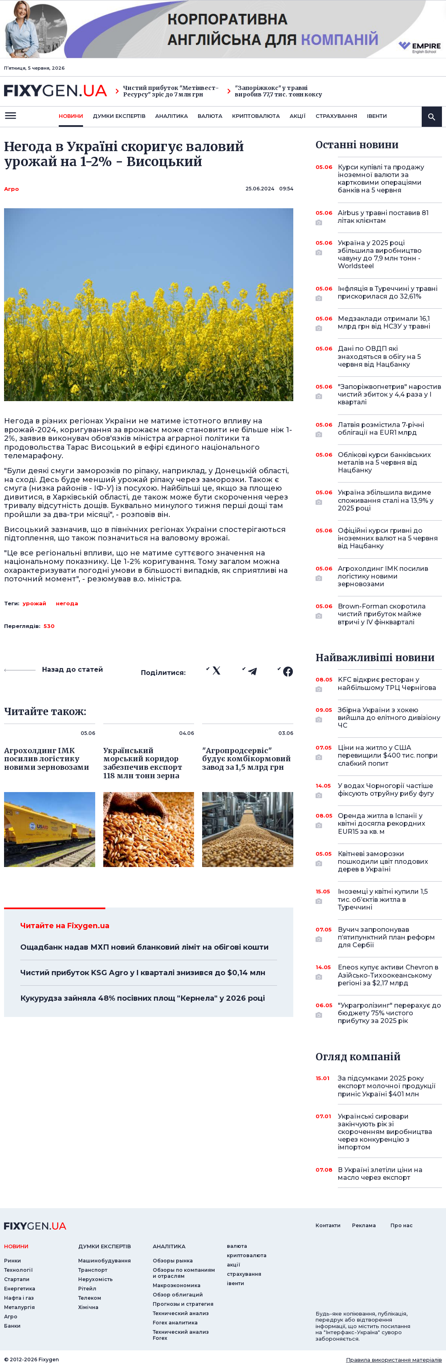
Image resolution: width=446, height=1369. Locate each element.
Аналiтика (171, 116)
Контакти (328, 1225)
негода (67, 603)
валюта (210, 116)
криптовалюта (256, 116)
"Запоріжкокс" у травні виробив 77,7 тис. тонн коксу (274, 91)
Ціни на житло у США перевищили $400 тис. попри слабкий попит (388, 755)
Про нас (402, 1225)
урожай (34, 603)
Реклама (364, 1225)
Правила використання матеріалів (394, 1359)
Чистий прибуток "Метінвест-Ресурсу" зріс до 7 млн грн (167, 91)
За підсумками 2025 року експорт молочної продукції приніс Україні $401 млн (387, 1086)
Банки (12, 1326)
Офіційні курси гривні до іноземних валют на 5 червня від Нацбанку (388, 538)
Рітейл (87, 1289)
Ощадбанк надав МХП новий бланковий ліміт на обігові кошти (144, 947)
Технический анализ (181, 1313)
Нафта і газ (19, 1298)
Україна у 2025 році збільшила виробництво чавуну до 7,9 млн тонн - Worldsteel (380, 254)
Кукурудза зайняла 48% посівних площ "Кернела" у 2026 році (142, 998)
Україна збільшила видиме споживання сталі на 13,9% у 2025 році (385, 500)
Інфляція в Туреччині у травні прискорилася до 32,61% (387, 293)
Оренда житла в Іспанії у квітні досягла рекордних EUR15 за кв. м (381, 823)
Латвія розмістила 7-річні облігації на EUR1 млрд (381, 429)
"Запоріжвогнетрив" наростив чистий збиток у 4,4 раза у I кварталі (389, 394)
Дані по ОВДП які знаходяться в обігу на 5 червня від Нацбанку (379, 356)
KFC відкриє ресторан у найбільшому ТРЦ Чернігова (387, 684)
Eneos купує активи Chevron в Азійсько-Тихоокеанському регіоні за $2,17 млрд (388, 975)
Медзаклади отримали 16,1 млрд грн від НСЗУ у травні (384, 323)
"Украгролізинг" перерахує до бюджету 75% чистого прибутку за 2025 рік (389, 1013)
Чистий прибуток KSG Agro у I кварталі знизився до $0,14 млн (142, 972)
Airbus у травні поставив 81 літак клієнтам (383, 217)
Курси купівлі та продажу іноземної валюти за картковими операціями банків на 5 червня (381, 178)
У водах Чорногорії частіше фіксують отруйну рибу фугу (386, 790)
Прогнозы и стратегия (183, 1304)
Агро (11, 189)
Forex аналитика (175, 1323)
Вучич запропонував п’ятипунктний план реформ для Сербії (386, 937)
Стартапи (17, 1279)
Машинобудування (104, 1261)
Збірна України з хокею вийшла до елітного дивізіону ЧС (389, 717)
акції (298, 116)
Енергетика (19, 1289)
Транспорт (92, 1270)
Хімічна (88, 1307)
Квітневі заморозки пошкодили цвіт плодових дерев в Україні (383, 861)
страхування (336, 116)
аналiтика (169, 1246)
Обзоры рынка (173, 1261)
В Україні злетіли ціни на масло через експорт (380, 1173)
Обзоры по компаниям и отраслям (184, 1273)
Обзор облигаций (178, 1295)
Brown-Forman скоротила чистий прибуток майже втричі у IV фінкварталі (382, 614)
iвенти (377, 116)
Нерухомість (95, 1279)
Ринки (12, 1261)
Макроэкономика (177, 1285)
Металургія (19, 1307)
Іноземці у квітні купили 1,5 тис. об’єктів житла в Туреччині (383, 899)
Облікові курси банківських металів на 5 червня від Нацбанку (384, 462)
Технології (18, 1270)
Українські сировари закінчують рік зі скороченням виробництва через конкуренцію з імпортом (385, 1132)
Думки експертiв (119, 116)
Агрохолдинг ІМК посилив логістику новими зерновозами (383, 576)
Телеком (89, 1298)
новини (71, 116)
